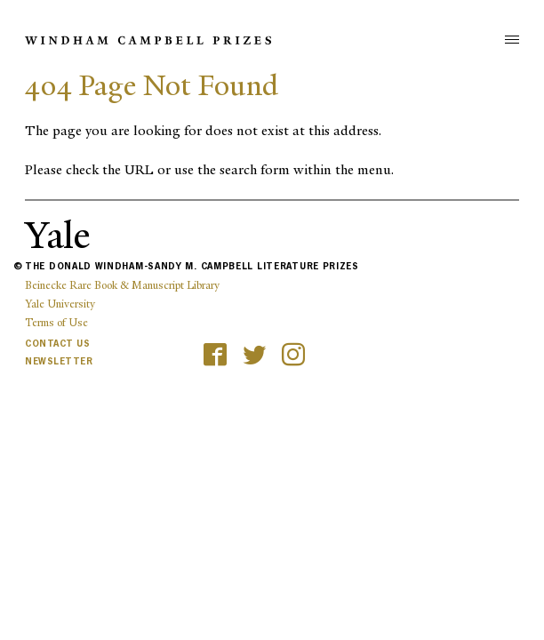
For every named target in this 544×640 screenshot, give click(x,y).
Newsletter (58, 361)
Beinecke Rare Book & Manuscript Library (122, 285)
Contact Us (57, 344)
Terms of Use (56, 323)
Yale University (60, 304)
